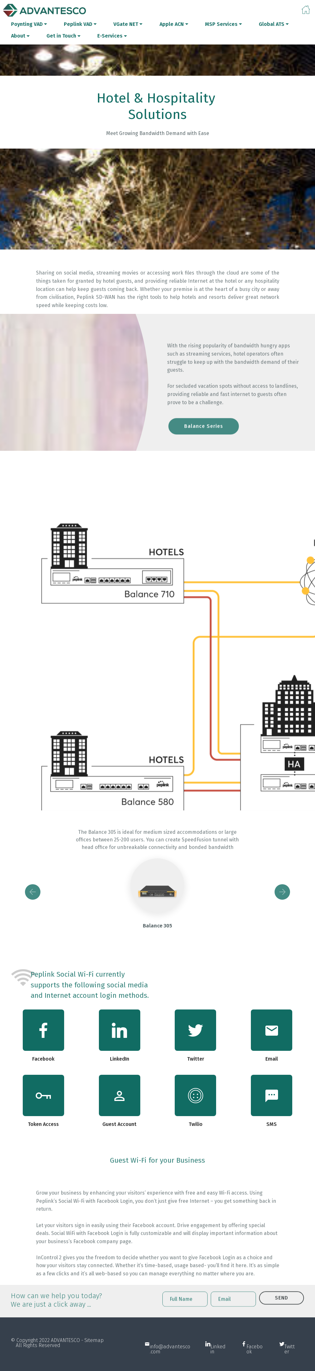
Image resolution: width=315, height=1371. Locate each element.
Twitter (289, 1363)
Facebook (254, 1363)
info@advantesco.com (170, 1363)
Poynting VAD (27, 24)
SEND (281, 1308)
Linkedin (218, 1363)
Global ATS (271, 24)
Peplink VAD (78, 24)
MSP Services (221, 24)
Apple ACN (172, 24)
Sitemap (94, 1348)
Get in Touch (61, 36)
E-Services (110, 36)
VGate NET (125, 24)
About (18, 36)
